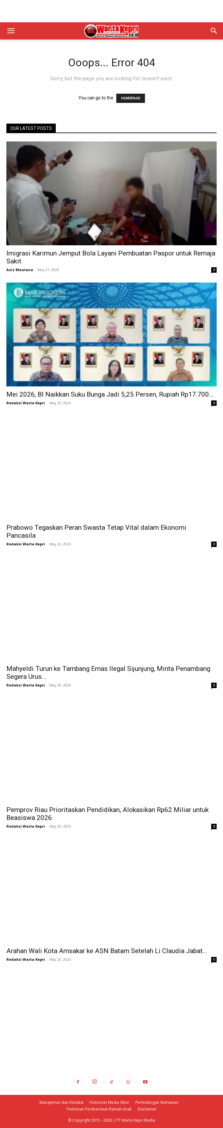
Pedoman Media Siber (109, 1102)
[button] (11, 31)
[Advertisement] (111, 11)
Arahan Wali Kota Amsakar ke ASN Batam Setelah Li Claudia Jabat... (106, 951)
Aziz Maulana (19, 269)
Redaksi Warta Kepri (25, 402)
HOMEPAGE (130, 98)
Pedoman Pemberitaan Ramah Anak (99, 1109)
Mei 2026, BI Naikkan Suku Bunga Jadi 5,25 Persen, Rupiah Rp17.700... (110, 394)
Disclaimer (147, 1109)
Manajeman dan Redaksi (61, 1102)
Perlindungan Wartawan (156, 1102)
